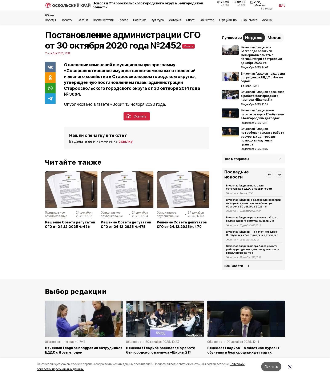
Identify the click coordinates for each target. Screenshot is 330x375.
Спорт (190, 20)
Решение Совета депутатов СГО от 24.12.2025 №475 (126, 224)
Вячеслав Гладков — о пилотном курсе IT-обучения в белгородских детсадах (251, 233)
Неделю (253, 37)
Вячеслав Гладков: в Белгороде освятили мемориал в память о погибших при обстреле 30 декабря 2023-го (253, 203)
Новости (67, 20)
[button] (269, 174)
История (175, 20)
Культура (158, 20)
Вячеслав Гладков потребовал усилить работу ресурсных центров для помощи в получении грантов (252, 249)
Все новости (233, 266)
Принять (271, 366)
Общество (207, 20)
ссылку (125, 141)
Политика (139, 20)
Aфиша (267, 20)
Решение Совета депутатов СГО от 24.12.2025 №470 (182, 224)
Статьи (83, 20)
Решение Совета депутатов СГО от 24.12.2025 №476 (70, 224)
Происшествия (103, 20)
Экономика (249, 20)
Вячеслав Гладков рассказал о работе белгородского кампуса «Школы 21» (251, 219)
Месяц (274, 37)
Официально (228, 20)
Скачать (140, 116)
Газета (123, 20)
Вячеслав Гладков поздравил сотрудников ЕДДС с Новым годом (249, 187)
